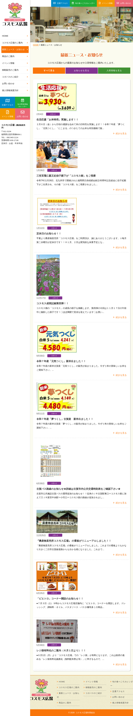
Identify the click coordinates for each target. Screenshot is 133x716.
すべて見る (49, 70)
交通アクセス (7, 102)
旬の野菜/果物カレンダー (22, 103)
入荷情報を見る (114, 70)
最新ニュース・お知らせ (13, 49)
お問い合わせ (8, 83)
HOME (5, 36)
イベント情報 (8, 63)
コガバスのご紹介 (10, 77)
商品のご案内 (8, 56)
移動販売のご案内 (10, 70)
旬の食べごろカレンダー (83, 3)
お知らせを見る (81, 70)
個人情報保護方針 (10, 90)
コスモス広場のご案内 (12, 43)
